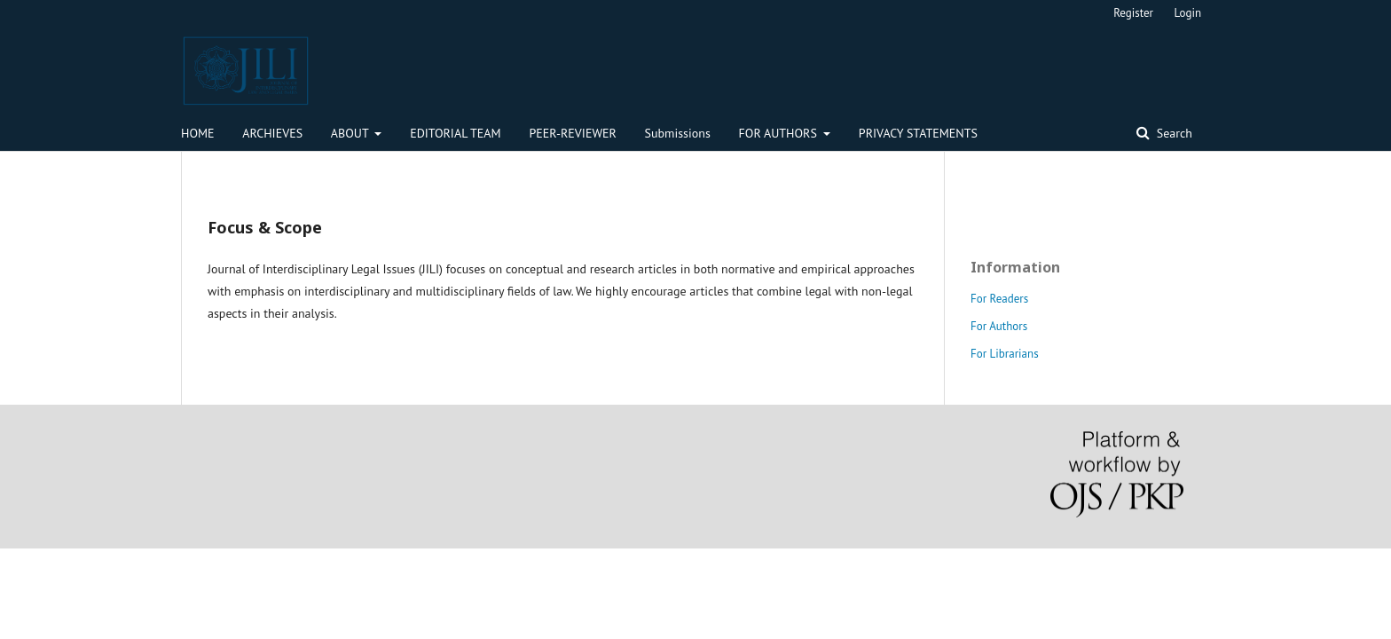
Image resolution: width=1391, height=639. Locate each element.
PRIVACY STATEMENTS (918, 133)
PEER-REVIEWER (572, 133)
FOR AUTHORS (780, 133)
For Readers (999, 298)
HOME (198, 133)
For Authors (999, 326)
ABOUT (351, 133)
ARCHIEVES (272, 133)
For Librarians (1005, 353)
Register (1133, 12)
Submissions (678, 133)
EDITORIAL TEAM (455, 133)
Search (1172, 133)
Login (1188, 12)
